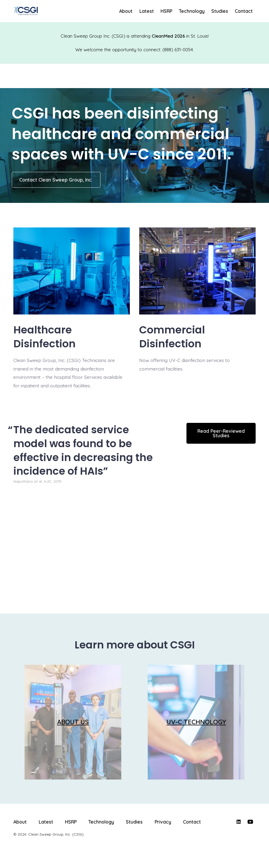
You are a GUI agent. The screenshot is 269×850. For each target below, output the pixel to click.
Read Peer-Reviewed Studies (221, 433)
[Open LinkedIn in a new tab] (238, 822)
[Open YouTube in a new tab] (250, 822)
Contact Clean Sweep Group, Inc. (56, 180)
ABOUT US (73, 722)
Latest (146, 11)
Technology (192, 11)
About (125, 11)
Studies (219, 11)
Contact (244, 11)
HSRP (166, 11)
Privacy (163, 822)
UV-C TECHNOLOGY (196, 722)
